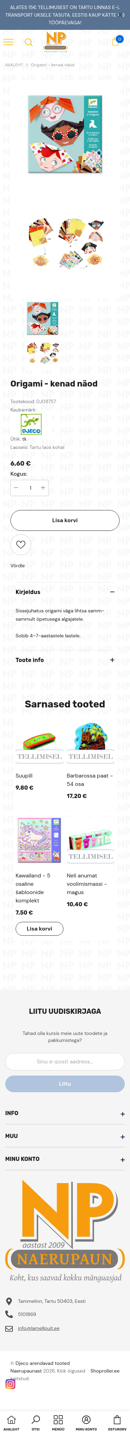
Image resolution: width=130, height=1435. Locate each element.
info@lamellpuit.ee (39, 1328)
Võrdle (17, 565)
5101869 (27, 1314)
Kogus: (18, 473)
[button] (36, 1424)
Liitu (65, 1083)
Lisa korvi (65, 520)
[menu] (8, 41)
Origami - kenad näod (53, 65)
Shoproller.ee (105, 1371)
